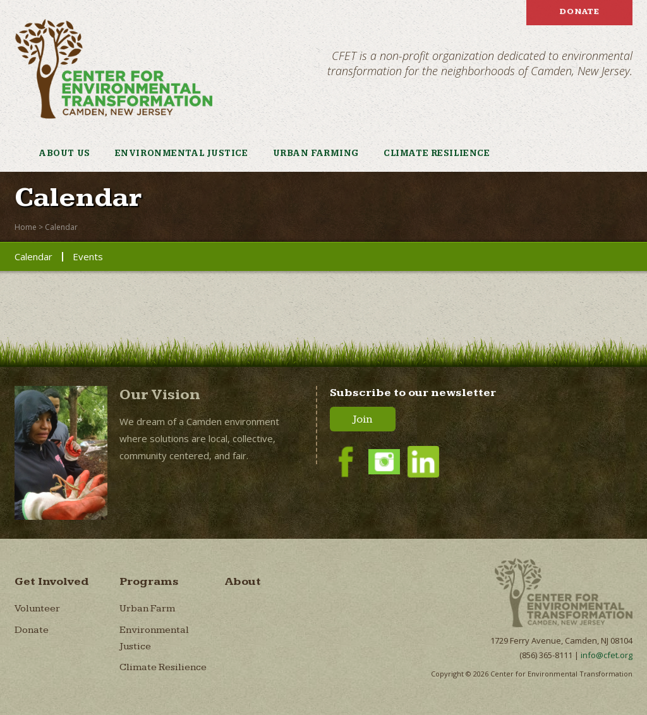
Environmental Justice (181, 153)
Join (363, 419)
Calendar (61, 227)
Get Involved (52, 581)
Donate (579, 11)
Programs (149, 581)
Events (88, 256)
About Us (64, 153)
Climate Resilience (437, 153)
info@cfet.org (606, 655)
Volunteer (37, 609)
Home (26, 227)
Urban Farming (316, 153)
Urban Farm (147, 609)
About (242, 581)
